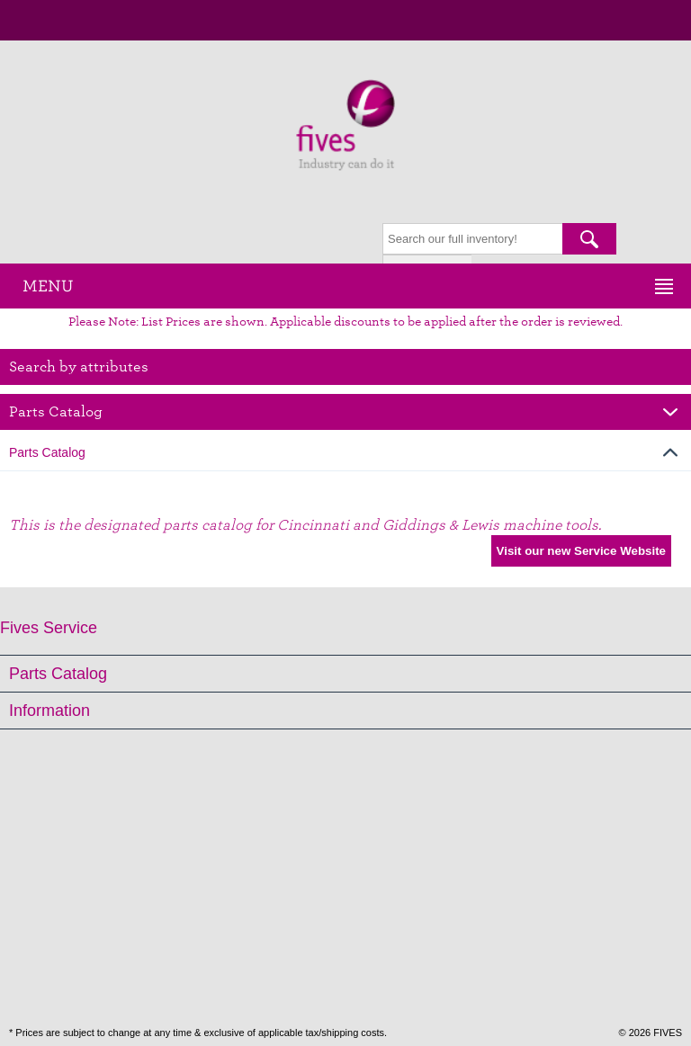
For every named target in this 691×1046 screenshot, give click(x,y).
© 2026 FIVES (650, 1032)
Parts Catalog (58, 674)
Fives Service (48, 628)
